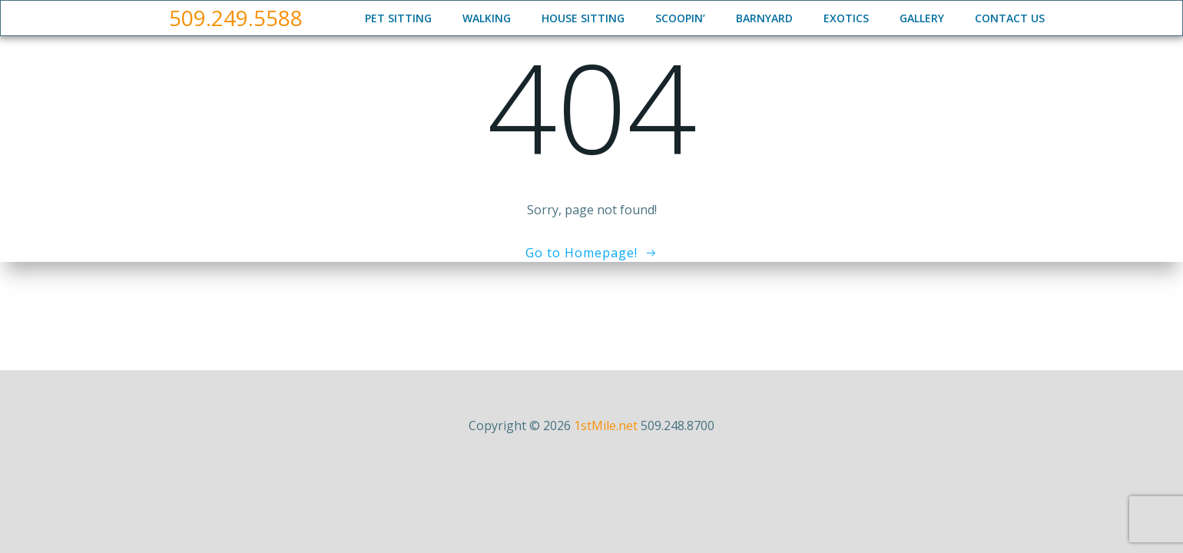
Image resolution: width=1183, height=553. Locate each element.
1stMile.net (606, 425)
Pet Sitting (398, 18)
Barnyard (764, 18)
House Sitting (583, 18)
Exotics (846, 18)
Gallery (922, 18)
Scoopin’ (680, 18)
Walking (486, 18)
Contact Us (1010, 18)
